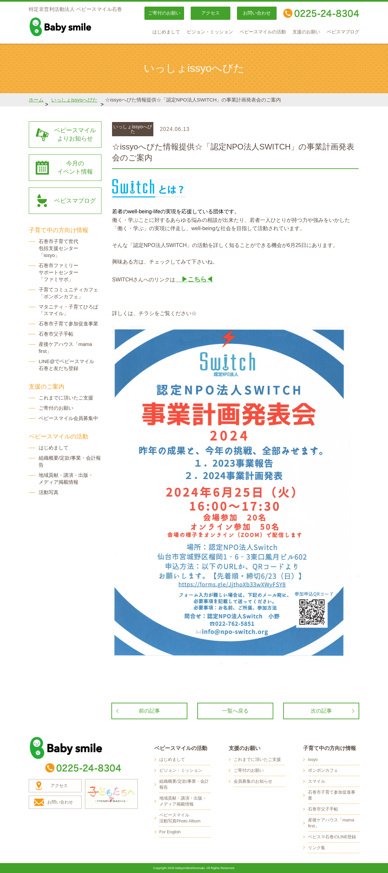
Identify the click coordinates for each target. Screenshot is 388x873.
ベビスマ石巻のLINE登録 (332, 836)
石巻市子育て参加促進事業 (68, 323)
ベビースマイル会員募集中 (68, 418)
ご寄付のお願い (164, 13)
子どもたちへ (111, 794)
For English (170, 831)
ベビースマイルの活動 (263, 31)
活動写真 (48, 492)
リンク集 (316, 847)
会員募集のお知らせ (253, 781)
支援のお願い (306, 31)
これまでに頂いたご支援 (66, 397)
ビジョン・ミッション (210, 31)
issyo (313, 759)
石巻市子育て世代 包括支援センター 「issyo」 (58, 248)
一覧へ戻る (235, 711)
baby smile (75, 27)
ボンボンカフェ (323, 770)
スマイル (316, 781)
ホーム (36, 100)
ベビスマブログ (343, 31)
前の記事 (149, 711)
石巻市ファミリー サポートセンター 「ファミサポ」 (58, 272)
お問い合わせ (257, 13)
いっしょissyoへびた (74, 100)
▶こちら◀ (194, 279)
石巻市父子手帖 (56, 334)
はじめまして (166, 31)
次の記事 (321, 711)
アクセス (210, 13)
